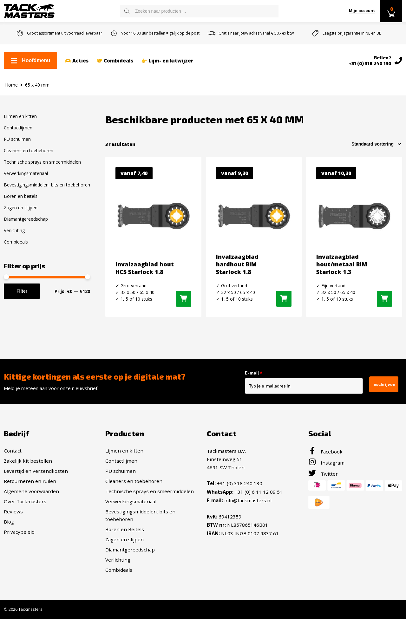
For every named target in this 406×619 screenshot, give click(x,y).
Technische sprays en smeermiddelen (42, 162)
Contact (13, 450)
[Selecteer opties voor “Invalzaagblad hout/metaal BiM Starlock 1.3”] (384, 299)
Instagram (326, 462)
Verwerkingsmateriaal (26, 173)
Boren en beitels (20, 196)
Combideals (16, 242)
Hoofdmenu (30, 60)
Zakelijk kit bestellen (28, 461)
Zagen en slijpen (20, 208)
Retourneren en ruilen (30, 481)
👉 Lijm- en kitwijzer (167, 60)
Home (11, 85)
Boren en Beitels (124, 529)
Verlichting (14, 230)
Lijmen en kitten (20, 116)
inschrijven (383, 384)
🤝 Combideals (114, 60)
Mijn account (362, 10)
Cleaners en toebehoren (28, 150)
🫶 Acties (76, 60)
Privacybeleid (19, 532)
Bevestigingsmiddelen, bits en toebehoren (47, 185)
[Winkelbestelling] (376, 144)
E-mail (256, 373)
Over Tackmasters (25, 501)
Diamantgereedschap (26, 219)
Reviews (13, 511)
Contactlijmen (18, 128)
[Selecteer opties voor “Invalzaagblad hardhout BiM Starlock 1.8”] (283, 299)
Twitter (323, 474)
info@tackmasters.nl (248, 500)
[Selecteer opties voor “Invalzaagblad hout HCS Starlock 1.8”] (183, 299)
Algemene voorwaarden (31, 491)
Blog (9, 521)
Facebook (325, 451)
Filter (21, 291)
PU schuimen (17, 139)
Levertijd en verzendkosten (36, 471)
